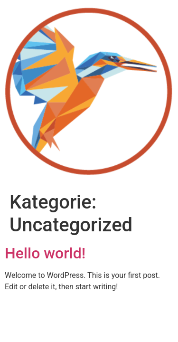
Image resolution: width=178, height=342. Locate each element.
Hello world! (45, 253)
